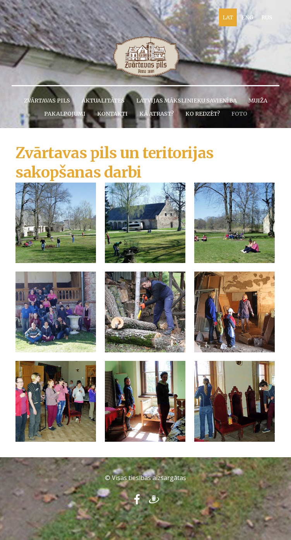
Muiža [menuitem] (257, 100)
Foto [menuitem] (239, 113)
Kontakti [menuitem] (112, 113)
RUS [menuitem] (266, 17)
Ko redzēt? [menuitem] (202, 113)
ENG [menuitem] (247, 17)
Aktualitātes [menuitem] (103, 100)
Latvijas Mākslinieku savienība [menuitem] (186, 100)
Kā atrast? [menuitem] (156, 113)
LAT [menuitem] (228, 17)
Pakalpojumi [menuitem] (65, 113)
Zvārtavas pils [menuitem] (47, 100)
